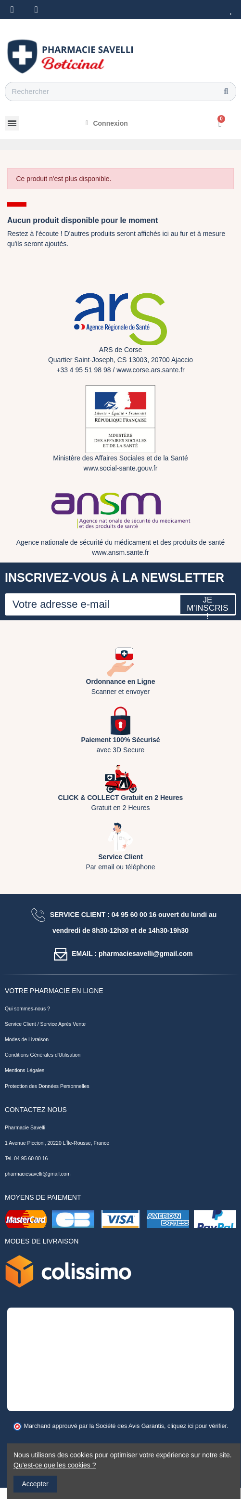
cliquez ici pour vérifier (197, 1426)
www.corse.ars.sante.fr (150, 370)
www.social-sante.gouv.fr (121, 468)
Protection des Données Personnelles (47, 1086)
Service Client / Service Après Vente (45, 1024)
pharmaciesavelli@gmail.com (38, 1174)
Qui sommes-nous (25, 1008)
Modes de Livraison (27, 1039)
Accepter (35, 1484)
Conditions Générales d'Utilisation (42, 1055)
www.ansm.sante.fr (120, 552)
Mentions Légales (24, 1070)
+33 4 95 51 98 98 (83, 370)
